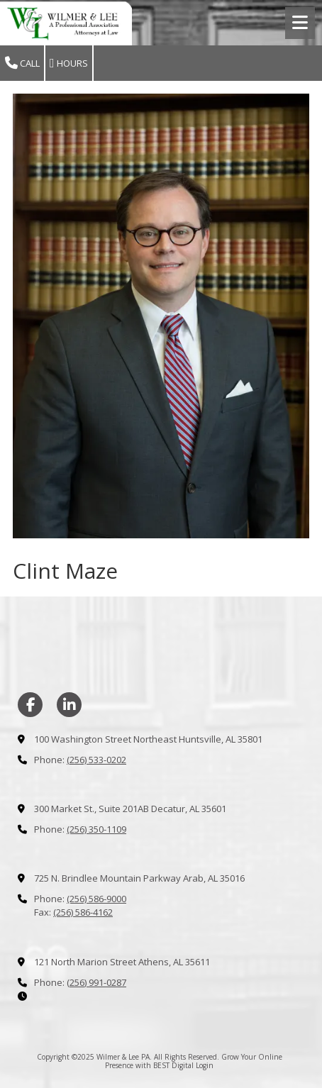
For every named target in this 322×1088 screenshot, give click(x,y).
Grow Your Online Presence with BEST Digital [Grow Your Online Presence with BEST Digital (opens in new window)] (193, 1061)
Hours (69, 63)
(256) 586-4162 (83, 912)
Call (22, 63)
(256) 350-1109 (96, 829)
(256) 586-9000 (96, 898)
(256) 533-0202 (96, 759)
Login (204, 1065)
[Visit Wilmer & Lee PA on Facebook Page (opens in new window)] (30, 704)
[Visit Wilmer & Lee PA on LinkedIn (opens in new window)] (69, 704)
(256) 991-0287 (96, 982)
